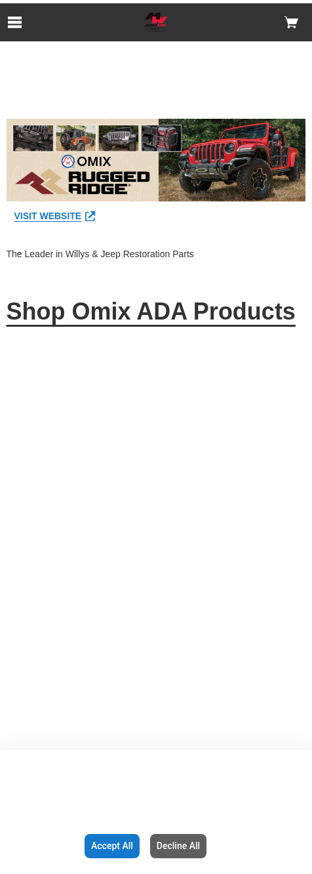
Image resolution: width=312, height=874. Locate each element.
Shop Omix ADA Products (151, 311)
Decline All (178, 846)
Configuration (40, 846)
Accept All (112, 846)
